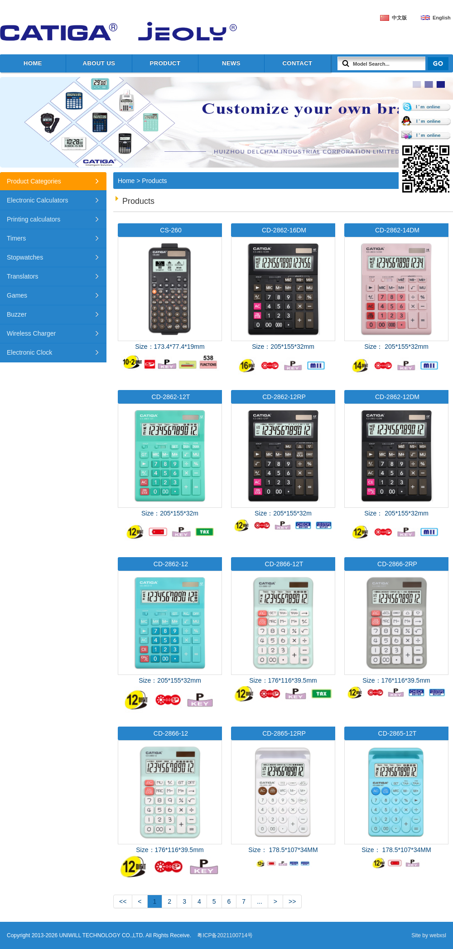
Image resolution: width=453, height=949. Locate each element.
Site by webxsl (428, 935)
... (259, 901)
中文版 (399, 17)
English (442, 17)
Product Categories (34, 181)
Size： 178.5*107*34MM (283, 799)
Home (33, 63)
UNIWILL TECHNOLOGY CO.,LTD (113, 32)
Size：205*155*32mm (283, 300)
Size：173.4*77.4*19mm (170, 297)
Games (17, 295)
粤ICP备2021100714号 (225, 935)
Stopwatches (25, 257)
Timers (16, 238)
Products (154, 180)
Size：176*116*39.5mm (283, 629)
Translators (23, 276)
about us (99, 63)
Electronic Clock (29, 352)
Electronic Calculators (37, 200)
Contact (297, 63)
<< (122, 901)
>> (292, 901)
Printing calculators (33, 219)
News (231, 63)
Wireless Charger (31, 333)
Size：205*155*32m (170, 467)
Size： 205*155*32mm (396, 300)
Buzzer (17, 314)
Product (165, 63)
